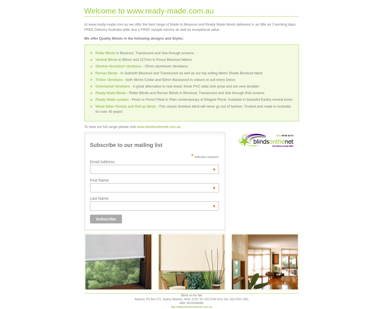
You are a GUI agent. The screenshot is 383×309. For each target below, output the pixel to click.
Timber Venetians (109, 80)
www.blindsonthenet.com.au (159, 127)
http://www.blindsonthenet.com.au (191, 306)
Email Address (153, 162)
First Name (153, 180)
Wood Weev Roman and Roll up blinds (126, 106)
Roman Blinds (107, 73)
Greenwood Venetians (113, 86)
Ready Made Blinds (111, 93)
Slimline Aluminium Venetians (119, 66)
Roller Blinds (105, 53)
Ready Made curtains (112, 99)
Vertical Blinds (107, 60)
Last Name (153, 198)
